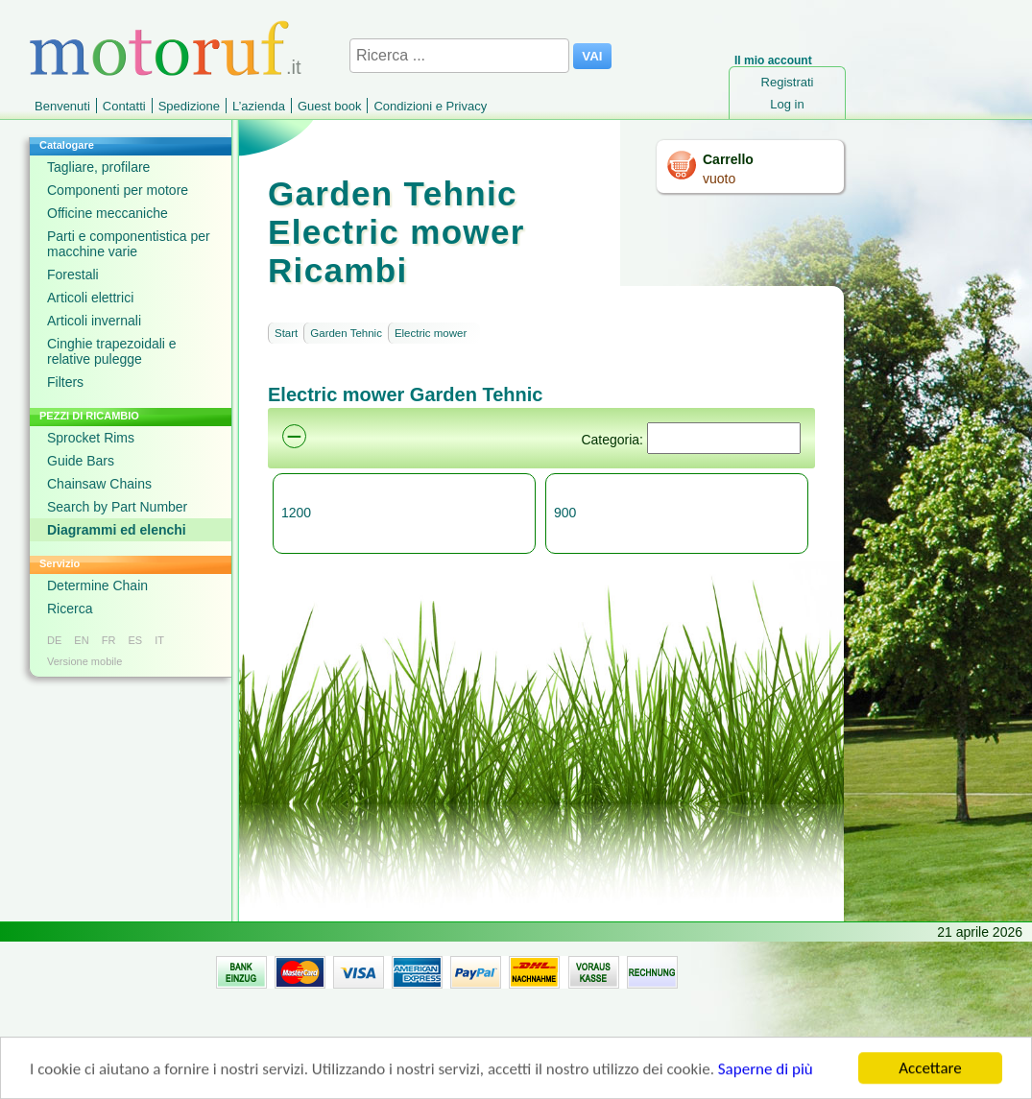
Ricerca (69, 608)
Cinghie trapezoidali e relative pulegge (112, 351)
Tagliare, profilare (98, 167)
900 (565, 512)
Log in (787, 104)
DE (54, 640)
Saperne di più (765, 1072)
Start (286, 333)
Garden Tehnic (346, 333)
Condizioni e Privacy (430, 106)
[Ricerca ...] (459, 55)
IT (159, 640)
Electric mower (431, 333)
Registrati (787, 82)
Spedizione (189, 106)
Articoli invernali (94, 320)
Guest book (330, 106)
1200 (296, 512)
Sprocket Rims (90, 437)
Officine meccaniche (107, 213)
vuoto (719, 178)
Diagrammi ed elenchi (116, 530)
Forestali (73, 274)
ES (135, 640)
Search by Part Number (117, 506)
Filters (65, 382)
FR (109, 640)
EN (81, 640)
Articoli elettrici (90, 297)
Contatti (124, 106)
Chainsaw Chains (99, 483)
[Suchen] (724, 438)
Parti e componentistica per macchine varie (128, 243)
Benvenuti (62, 106)
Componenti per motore (117, 190)
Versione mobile (84, 661)
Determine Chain (97, 585)
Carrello (728, 159)
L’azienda (258, 106)
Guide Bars (80, 460)
